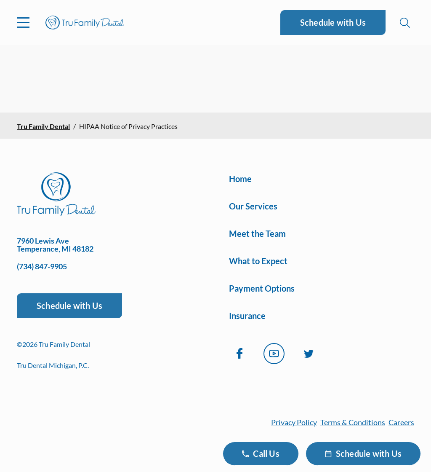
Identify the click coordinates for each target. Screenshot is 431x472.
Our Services (253, 206)
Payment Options (262, 288)
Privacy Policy (294, 422)
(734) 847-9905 (42, 266)
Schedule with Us (333, 22)
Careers (401, 422)
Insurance (247, 316)
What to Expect (258, 261)
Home (240, 179)
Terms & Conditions (352, 422)
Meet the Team (257, 233)
